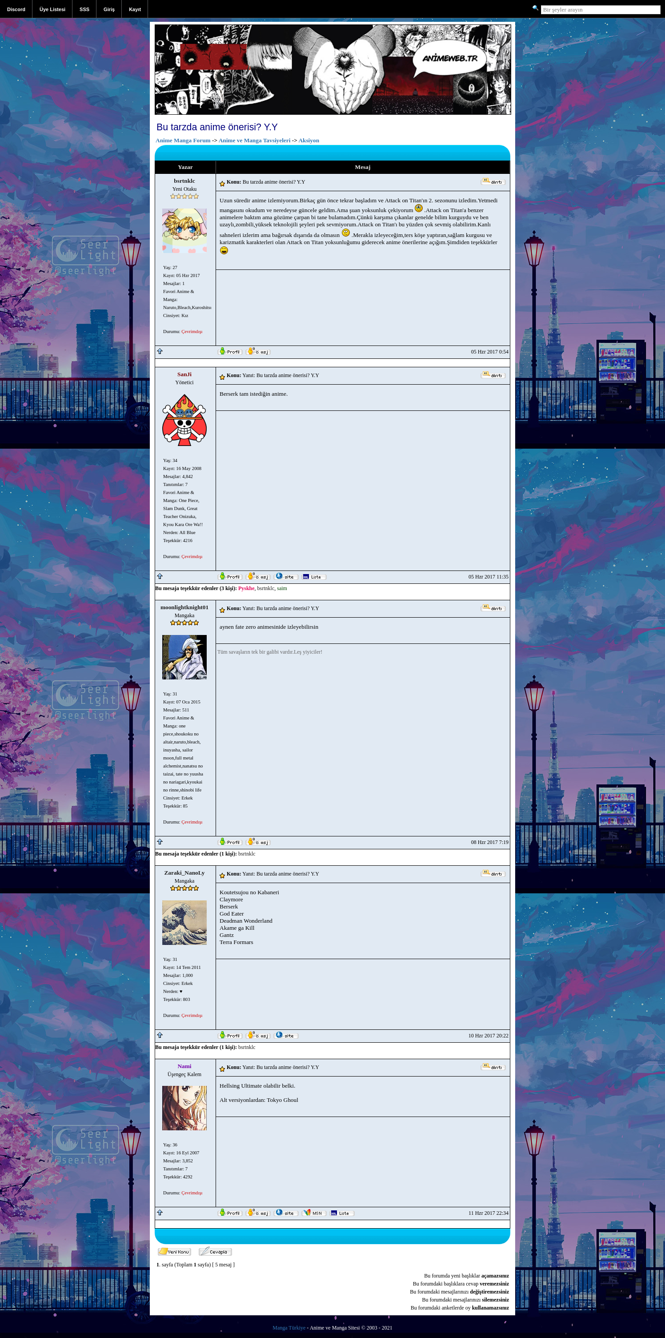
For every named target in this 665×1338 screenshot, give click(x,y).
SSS (84, 9)
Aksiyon (308, 140)
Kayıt (135, 9)
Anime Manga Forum (183, 140)
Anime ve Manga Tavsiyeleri (255, 140)
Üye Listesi (52, 9)
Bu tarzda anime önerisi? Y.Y (217, 127)
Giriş (109, 9)
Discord (16, 9)
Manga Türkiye (288, 1328)
